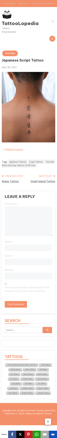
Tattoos (10, 53)
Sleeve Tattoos (28, 374)
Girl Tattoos (43, 369)
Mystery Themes (44, 413)
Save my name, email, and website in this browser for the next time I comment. (27, 289)
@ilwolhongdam (14, 149)
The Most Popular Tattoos (43, 3)
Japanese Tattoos (17, 161)
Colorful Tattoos (42, 379)
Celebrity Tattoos (27, 388)
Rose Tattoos (13, 393)
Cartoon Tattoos (43, 388)
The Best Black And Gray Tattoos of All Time (28, 163)
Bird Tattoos (29, 383)
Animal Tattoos (15, 369)
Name (9, 241)
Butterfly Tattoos (27, 393)
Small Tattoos (45, 365)
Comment (11, 203)
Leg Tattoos (13, 388)
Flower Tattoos (30, 369)
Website (9, 269)
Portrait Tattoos (27, 379)
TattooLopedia (10, 23)
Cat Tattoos (14, 379)
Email (9, 255)
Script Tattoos (36, 161)
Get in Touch (23, 3)
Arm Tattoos (15, 374)
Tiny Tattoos (41, 383)
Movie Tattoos (42, 374)
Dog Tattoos (16, 383)
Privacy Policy (9, 3)
